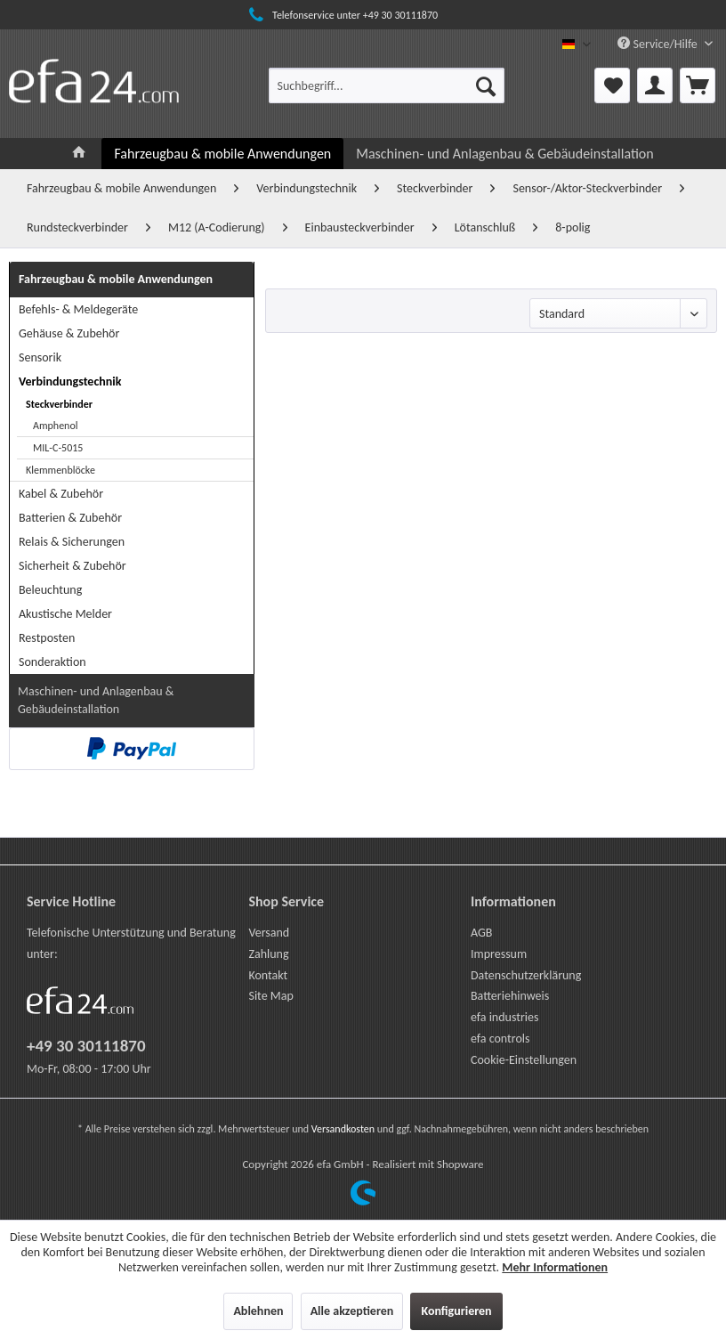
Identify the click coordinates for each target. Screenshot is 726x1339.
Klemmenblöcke (60, 470)
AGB (481, 932)
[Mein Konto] (655, 85)
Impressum (499, 954)
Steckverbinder (59, 404)
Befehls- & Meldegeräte (78, 309)
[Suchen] (485, 85)
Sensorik (40, 357)
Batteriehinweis (510, 995)
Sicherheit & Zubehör (72, 565)
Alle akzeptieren (352, 1311)
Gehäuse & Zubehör (69, 333)
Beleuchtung (50, 589)
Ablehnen (258, 1311)
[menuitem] (386, 85)
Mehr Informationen (555, 1267)
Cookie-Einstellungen (524, 1059)
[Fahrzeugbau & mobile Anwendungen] (222, 153)
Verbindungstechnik (70, 381)
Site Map (270, 995)
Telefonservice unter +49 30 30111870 (341, 15)
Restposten (47, 637)
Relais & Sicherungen (72, 541)
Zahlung (268, 954)
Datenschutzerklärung (526, 975)
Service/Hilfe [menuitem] (658, 44)
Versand (268, 932)
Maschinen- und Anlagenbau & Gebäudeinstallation (95, 700)
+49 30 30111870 (86, 1045)
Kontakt (267, 975)
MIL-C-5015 (58, 448)
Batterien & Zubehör (70, 517)
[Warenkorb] (697, 85)
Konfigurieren (456, 1311)
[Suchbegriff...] (386, 85)
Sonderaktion (52, 662)
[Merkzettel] (612, 85)
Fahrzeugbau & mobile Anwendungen (116, 279)
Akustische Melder (65, 613)
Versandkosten (343, 1129)
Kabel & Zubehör (61, 493)
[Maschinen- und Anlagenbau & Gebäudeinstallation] (504, 153)
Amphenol (55, 425)
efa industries (505, 1017)
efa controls (500, 1038)
